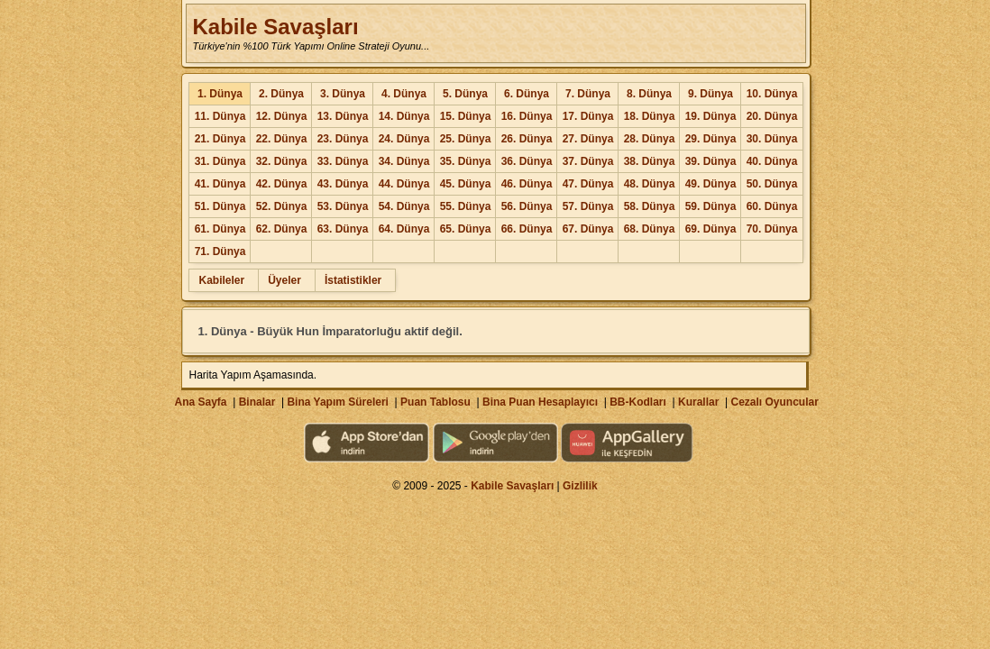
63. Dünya (343, 229)
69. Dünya (711, 229)
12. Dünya (281, 116)
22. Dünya (281, 139)
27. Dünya (588, 139)
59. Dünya (711, 206)
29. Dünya (711, 139)
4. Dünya (403, 93)
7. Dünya (587, 93)
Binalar (257, 402)
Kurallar (698, 402)
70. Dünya (772, 229)
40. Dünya (772, 161)
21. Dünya (220, 139)
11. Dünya (220, 116)
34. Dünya (404, 161)
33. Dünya (343, 161)
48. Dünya (649, 184)
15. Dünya (465, 116)
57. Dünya (588, 206)
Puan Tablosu (435, 402)
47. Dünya (588, 184)
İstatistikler (353, 280)
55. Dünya (465, 206)
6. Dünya (526, 93)
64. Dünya (404, 229)
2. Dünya (281, 93)
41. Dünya (220, 184)
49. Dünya (711, 184)
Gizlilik (580, 486)
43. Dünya (343, 184)
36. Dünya (527, 161)
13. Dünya (343, 116)
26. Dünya (527, 139)
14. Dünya (404, 116)
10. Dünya (772, 93)
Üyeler (284, 280)
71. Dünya (220, 251)
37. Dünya (588, 161)
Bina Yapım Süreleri (338, 402)
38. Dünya (649, 161)
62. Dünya (281, 229)
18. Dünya (649, 116)
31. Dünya (220, 161)
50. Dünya (772, 184)
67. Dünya (588, 229)
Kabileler (221, 280)
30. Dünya (772, 139)
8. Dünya (649, 93)
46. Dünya (527, 184)
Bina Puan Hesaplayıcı (540, 402)
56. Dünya (527, 206)
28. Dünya (649, 139)
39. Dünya (711, 161)
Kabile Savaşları (275, 26)
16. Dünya (527, 116)
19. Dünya (711, 116)
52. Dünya (281, 206)
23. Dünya (343, 139)
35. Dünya (465, 161)
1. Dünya (220, 93)
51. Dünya (220, 206)
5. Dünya (465, 93)
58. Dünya (649, 206)
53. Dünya (343, 206)
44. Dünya (404, 184)
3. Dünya (342, 93)
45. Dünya (465, 184)
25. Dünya (465, 139)
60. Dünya (772, 206)
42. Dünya (281, 184)
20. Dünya (772, 116)
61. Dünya (220, 229)
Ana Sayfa (200, 402)
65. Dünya (465, 229)
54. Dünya (404, 206)
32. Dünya (281, 161)
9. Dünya (710, 93)
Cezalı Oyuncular (774, 402)
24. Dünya (404, 139)
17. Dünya (588, 116)
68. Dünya (649, 229)
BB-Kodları (638, 402)
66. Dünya (527, 229)
